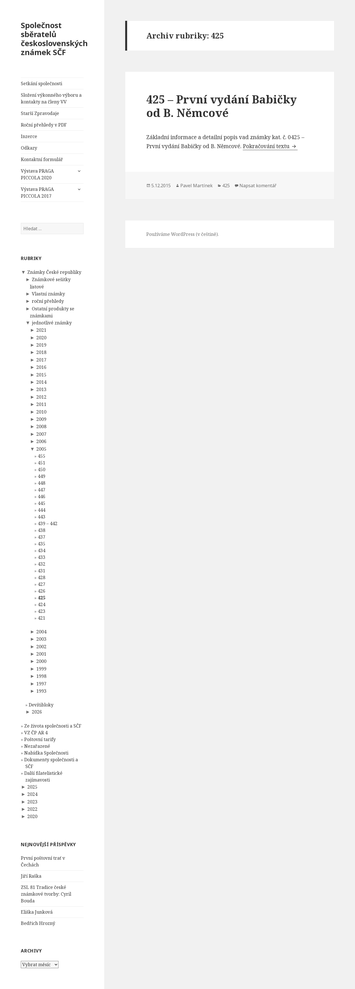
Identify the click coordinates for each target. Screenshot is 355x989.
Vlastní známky (48, 294)
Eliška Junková (37, 912)
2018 (41, 352)
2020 (41, 338)
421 (41, 618)
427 (41, 584)
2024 (32, 794)
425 (41, 598)
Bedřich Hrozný (38, 923)
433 (41, 557)
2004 (41, 632)
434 (41, 550)
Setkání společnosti (41, 83)
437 (41, 537)
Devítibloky (41, 705)
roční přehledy (48, 301)
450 (41, 469)
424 (41, 604)
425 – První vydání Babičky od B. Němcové (221, 106)
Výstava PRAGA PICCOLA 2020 (37, 174)
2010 (41, 412)
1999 (41, 669)
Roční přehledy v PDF (44, 125)
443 (41, 517)
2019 (41, 345)
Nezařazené (37, 746)
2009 (41, 419)
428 (41, 577)
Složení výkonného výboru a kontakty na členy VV (51, 98)
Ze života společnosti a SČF (52, 726)
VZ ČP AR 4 (36, 733)
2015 (41, 375)
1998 (41, 676)
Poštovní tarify (40, 739)
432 (41, 564)
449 (41, 476)
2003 (41, 639)
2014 (41, 382)
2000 (41, 661)
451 (41, 463)
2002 (41, 646)
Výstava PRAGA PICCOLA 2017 (37, 192)
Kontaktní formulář (42, 159)
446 (41, 496)
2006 (41, 441)
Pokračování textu (270, 146)
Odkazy (29, 148)
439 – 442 (47, 523)
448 (41, 483)
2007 (41, 434)
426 (41, 591)
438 (41, 530)
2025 (32, 787)
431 (41, 571)
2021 (41, 330)
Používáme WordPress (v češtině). (182, 234)
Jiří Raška (31, 876)
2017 (41, 360)
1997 (41, 684)
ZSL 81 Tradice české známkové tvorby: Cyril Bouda (46, 894)
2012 (41, 397)
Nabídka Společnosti (46, 753)
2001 (41, 654)
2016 (41, 367)
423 (41, 611)
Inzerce (29, 136)
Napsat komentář (258, 185)
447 (41, 490)
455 (41, 456)
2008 (41, 426)
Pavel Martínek (196, 185)
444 (41, 510)
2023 (32, 802)
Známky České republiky (54, 272)
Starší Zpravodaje (40, 113)
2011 (41, 404)
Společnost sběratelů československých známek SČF (54, 38)
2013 (41, 389)
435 (41, 544)
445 (41, 503)
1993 (41, 691)
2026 (37, 712)
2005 (41, 449)
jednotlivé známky (52, 323)
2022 (32, 809)
